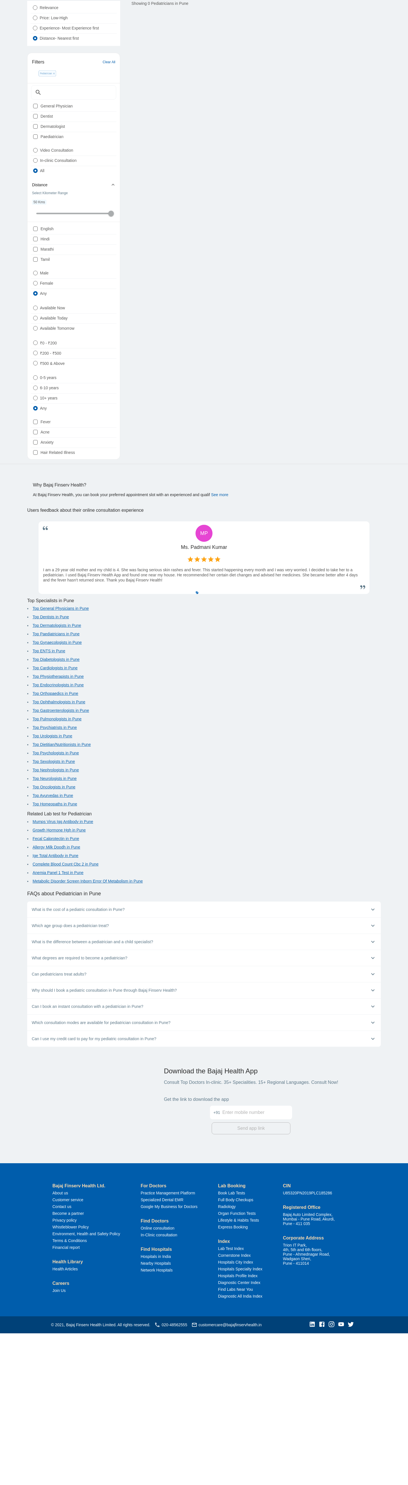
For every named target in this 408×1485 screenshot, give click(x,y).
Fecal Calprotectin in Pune (56, 992)
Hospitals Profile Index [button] (238, 1427)
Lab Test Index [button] (231, 1400)
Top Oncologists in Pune (54, 940)
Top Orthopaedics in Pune (55, 847)
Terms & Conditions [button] (69, 1392)
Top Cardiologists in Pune (55, 821)
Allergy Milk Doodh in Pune (56, 1000)
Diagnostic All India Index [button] (240, 1448)
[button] (313, 1476)
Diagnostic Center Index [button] (239, 1434)
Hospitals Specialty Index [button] (240, 1420)
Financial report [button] (66, 1399)
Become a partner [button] (68, 1365)
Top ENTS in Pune (49, 804)
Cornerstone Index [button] (234, 1407)
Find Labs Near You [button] (235, 1441)
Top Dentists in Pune (51, 770)
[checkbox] (35, 135)
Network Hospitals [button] (157, 1422)
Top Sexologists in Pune (54, 915)
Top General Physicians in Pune (61, 762)
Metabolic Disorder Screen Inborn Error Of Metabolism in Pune (88, 1034)
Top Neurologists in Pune (55, 932)
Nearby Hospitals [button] (156, 1415)
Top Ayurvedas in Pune (53, 949)
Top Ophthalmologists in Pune (59, 855)
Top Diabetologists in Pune (56, 813)
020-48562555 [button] (170, 1476)
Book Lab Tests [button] (231, 1344)
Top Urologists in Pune (52, 889)
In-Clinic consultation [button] (159, 1386)
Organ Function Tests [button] (237, 1365)
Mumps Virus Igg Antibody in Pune (63, 975)
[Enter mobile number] (257, 1261)
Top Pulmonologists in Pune (57, 872)
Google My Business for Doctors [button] (169, 1358)
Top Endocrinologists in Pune (58, 838)
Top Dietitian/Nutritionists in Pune (62, 898)
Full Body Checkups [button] (236, 1351)
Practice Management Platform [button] (168, 1344)
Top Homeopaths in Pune (55, 957)
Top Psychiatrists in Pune (55, 881)
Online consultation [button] (157, 1380)
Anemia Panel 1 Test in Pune (58, 1026)
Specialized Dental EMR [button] (162, 1351)
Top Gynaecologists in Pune (57, 796)
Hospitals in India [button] (156, 1408)
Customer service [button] (67, 1351)
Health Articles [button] (65, 1420)
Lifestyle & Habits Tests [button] (238, 1372)
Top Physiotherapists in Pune (58, 830)
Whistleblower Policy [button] (70, 1378)
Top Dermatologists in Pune (57, 779)
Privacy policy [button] (64, 1372)
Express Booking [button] (233, 1378)
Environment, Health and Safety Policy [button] (86, 1385)
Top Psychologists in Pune (56, 906)
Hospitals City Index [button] (235, 1414)
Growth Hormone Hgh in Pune (59, 983)
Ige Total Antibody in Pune (55, 1009)
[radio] (35, 21)
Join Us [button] (59, 1442)
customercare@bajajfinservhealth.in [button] (227, 1476)
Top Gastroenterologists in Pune (61, 864)
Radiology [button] (227, 1358)
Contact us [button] (61, 1358)
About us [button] (60, 1344)
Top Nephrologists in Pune (56, 923)
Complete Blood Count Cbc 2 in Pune (66, 1017)
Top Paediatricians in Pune (56, 787)
